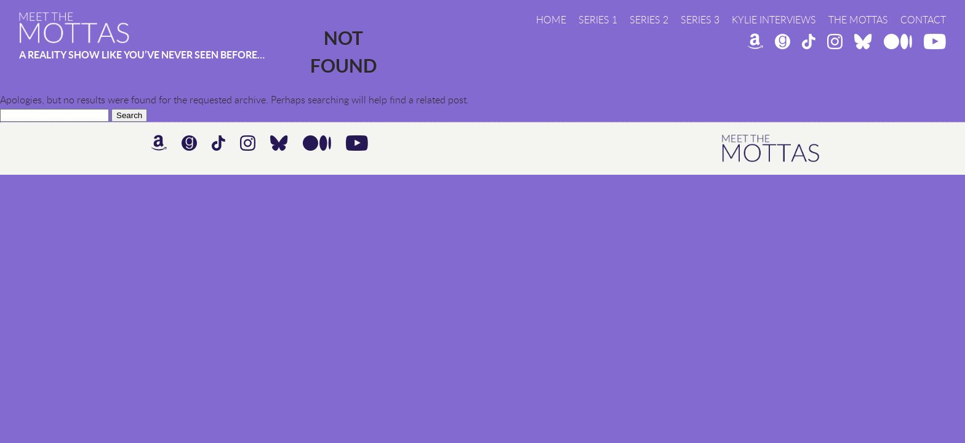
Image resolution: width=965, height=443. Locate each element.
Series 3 (700, 19)
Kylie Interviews (774, 19)
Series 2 (649, 19)
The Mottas (858, 19)
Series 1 (598, 19)
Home (551, 19)
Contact (923, 19)
